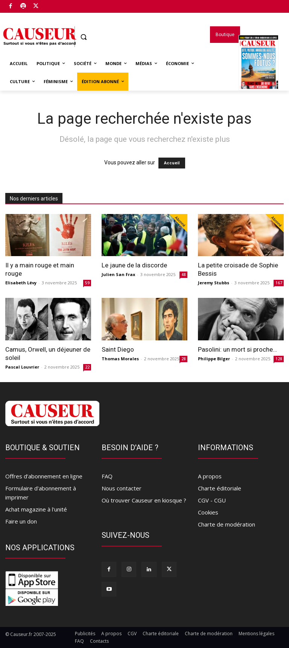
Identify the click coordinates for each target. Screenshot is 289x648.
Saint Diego (118, 349)
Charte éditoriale (219, 488)
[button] (84, 37)
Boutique (54, 5)
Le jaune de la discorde (134, 265)
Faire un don (21, 521)
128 (278, 358)
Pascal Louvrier (22, 367)
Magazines (258, 73)
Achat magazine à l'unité (36, 509)
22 (87, 367)
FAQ (107, 476)
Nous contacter (121, 488)
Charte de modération (226, 524)
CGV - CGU (212, 500)
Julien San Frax (118, 274)
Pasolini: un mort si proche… (237, 349)
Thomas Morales (120, 358)
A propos (210, 476)
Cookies (208, 512)
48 (183, 274)
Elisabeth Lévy (21, 282)
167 (278, 282)
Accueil (171, 163)
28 (183, 358)
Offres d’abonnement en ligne (43, 476)
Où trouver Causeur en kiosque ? (144, 500)
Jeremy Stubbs (213, 282)
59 (87, 282)
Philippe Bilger (214, 358)
